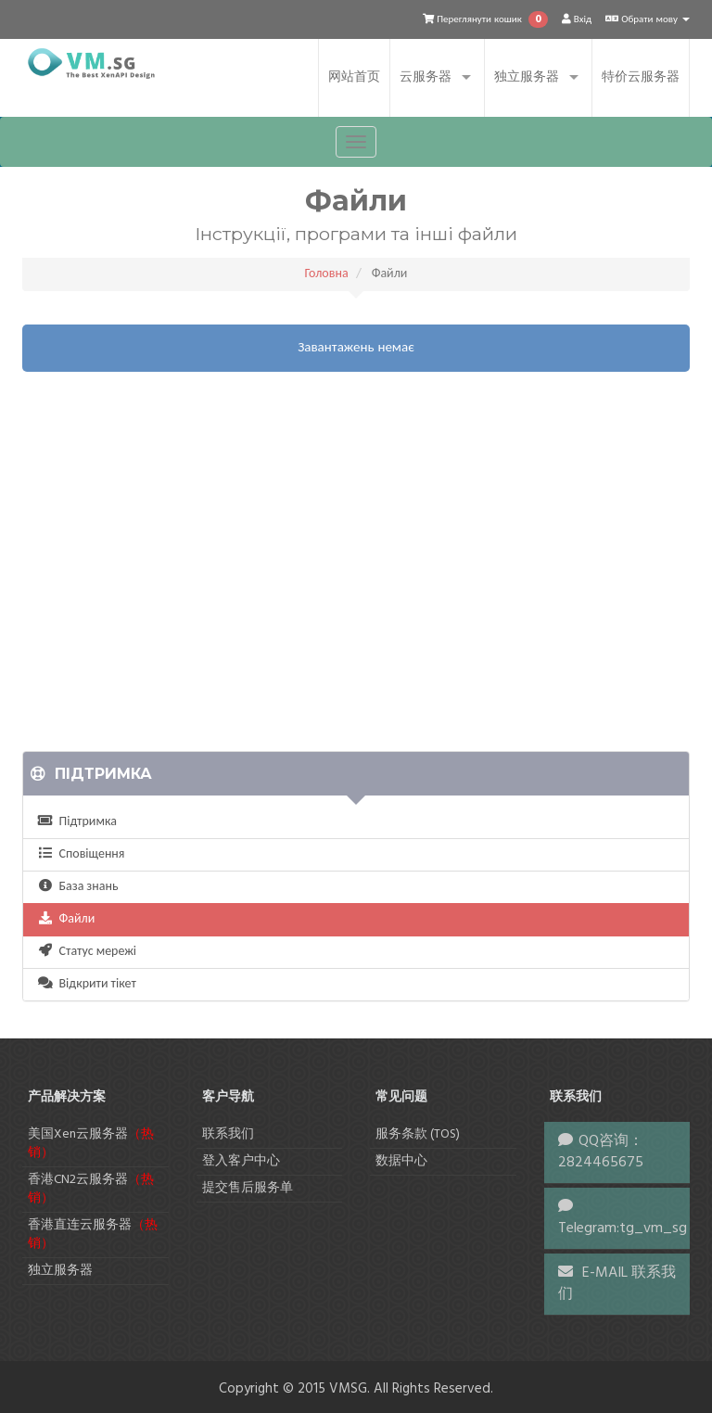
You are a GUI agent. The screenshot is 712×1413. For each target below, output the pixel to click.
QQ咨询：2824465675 (600, 1152)
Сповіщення (80, 854)
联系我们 (228, 1134)
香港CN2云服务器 (91, 1189)
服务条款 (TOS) (417, 1134)
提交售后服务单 (247, 1188)
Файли (66, 919)
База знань (78, 886)
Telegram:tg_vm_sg (622, 1228)
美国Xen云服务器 (91, 1144)
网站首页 (354, 77)
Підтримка (77, 822)
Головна (327, 274)
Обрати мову (647, 19)
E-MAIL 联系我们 (617, 1283)
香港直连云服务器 (93, 1234)
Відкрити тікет (86, 984)
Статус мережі (86, 951)
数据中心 (401, 1161)
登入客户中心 (241, 1161)
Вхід (576, 19)
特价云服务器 (641, 77)
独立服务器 (526, 77)
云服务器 (425, 77)
